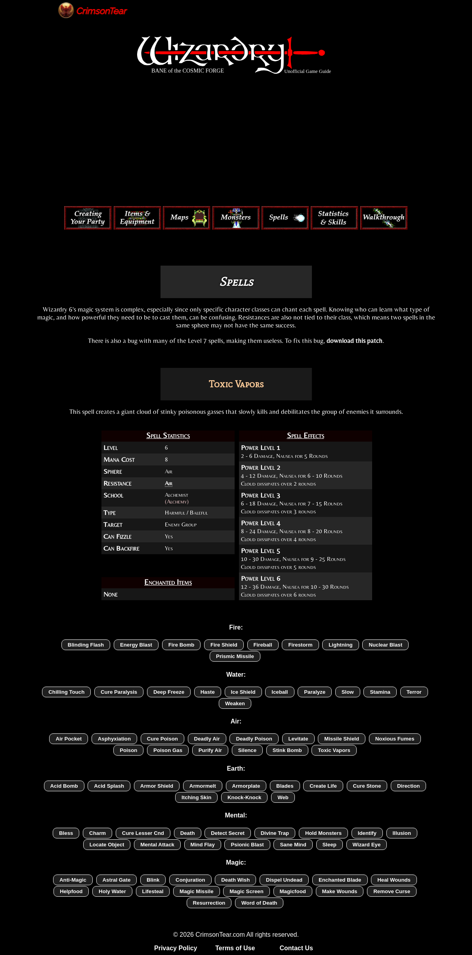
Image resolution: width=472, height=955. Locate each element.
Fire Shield (223, 645)
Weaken (235, 703)
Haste (208, 692)
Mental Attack (157, 845)
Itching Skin (196, 797)
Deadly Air (207, 739)
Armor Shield (156, 786)
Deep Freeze (168, 692)
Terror (414, 692)
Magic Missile (197, 891)
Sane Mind (293, 845)
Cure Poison (162, 739)
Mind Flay (203, 845)
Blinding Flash (86, 645)
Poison (128, 750)
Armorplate (246, 786)
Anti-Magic (72, 880)
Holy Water (112, 891)
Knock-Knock (244, 797)
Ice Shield (243, 692)
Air (168, 483)
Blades (285, 786)
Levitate (298, 739)
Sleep (329, 845)
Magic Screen (246, 891)
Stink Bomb (287, 750)
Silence (247, 750)
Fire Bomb (181, 645)
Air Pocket (68, 739)
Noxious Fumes (395, 739)
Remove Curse (391, 891)
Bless (66, 833)
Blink (153, 880)
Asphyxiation (114, 739)
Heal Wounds (394, 880)
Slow (348, 692)
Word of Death (259, 903)
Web (283, 797)
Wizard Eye (367, 845)
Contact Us (296, 948)
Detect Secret (228, 833)
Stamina (380, 692)
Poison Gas (167, 750)
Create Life (323, 786)
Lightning (340, 645)
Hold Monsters (323, 833)
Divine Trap (275, 833)
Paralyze (314, 692)
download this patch (354, 340)
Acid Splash (109, 786)
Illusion (402, 833)
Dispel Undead (284, 880)
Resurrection (209, 903)
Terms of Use (235, 948)
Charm (97, 833)
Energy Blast (136, 645)
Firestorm (300, 645)
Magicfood (293, 891)
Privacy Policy (175, 948)
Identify (367, 833)
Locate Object (107, 845)
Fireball (263, 645)
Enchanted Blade (340, 880)
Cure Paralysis (119, 692)
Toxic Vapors (334, 750)
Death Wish (235, 880)
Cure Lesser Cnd (143, 833)
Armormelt (202, 786)
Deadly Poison (254, 739)
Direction (408, 786)
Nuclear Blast (385, 645)
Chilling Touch (66, 692)
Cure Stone (367, 786)
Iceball (279, 692)
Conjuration (190, 880)
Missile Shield (341, 739)
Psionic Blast (247, 845)
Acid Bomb (64, 786)
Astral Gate (117, 880)
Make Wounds (339, 891)
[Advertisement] (236, 141)
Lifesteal (153, 891)
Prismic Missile (235, 656)
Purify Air (210, 750)
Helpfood (71, 891)
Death (187, 833)
